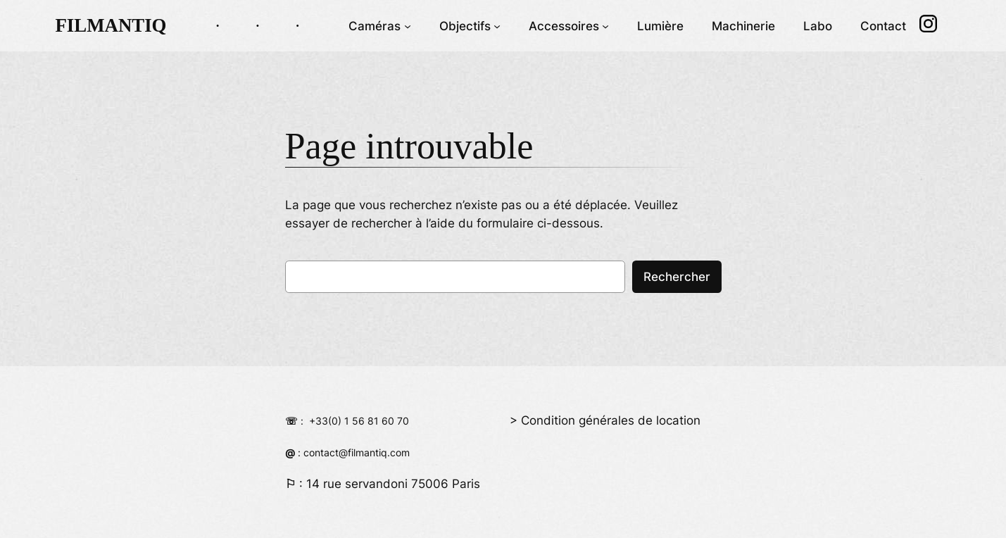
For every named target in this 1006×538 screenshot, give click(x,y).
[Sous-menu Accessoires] (605, 25)
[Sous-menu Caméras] (407, 25)
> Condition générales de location (605, 420)
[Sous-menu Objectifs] (497, 25)
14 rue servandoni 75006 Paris (393, 484)
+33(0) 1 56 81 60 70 (359, 421)
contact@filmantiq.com (356, 452)
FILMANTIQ (110, 25)
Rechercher (676, 277)
